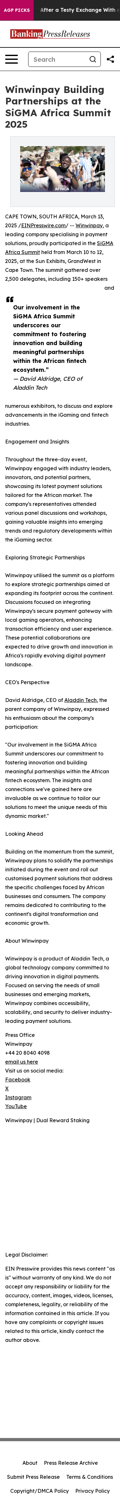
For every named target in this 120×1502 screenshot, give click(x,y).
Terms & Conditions (89, 1477)
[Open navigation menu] (11, 59)
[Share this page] (110, 59)
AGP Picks (17, 10)
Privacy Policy (92, 1491)
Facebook (17, 1079)
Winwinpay (89, 225)
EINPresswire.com (43, 225)
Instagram (18, 1097)
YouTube (16, 1106)
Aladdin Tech (80, 700)
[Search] (56, 59)
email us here (21, 1062)
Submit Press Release (33, 1477)
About (29, 1463)
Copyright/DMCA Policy (39, 1491)
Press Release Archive (71, 1463)
